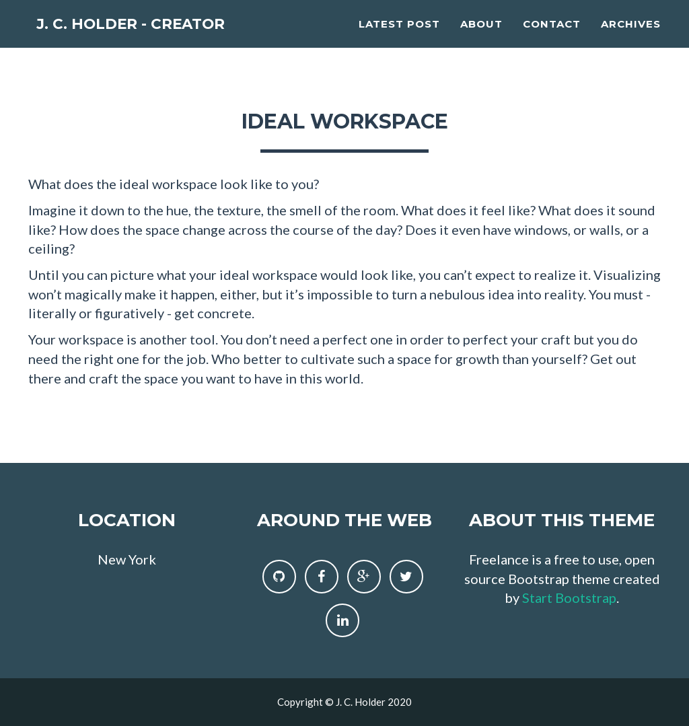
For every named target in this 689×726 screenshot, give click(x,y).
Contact (552, 37)
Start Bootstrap (569, 597)
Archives (631, 37)
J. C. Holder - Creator (155, 40)
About (481, 37)
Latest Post (399, 37)
